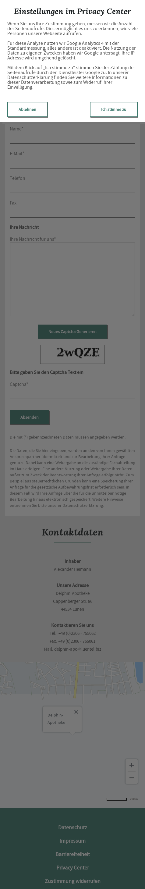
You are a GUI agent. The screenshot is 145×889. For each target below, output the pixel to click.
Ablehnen (27, 109)
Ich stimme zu (113, 109)
